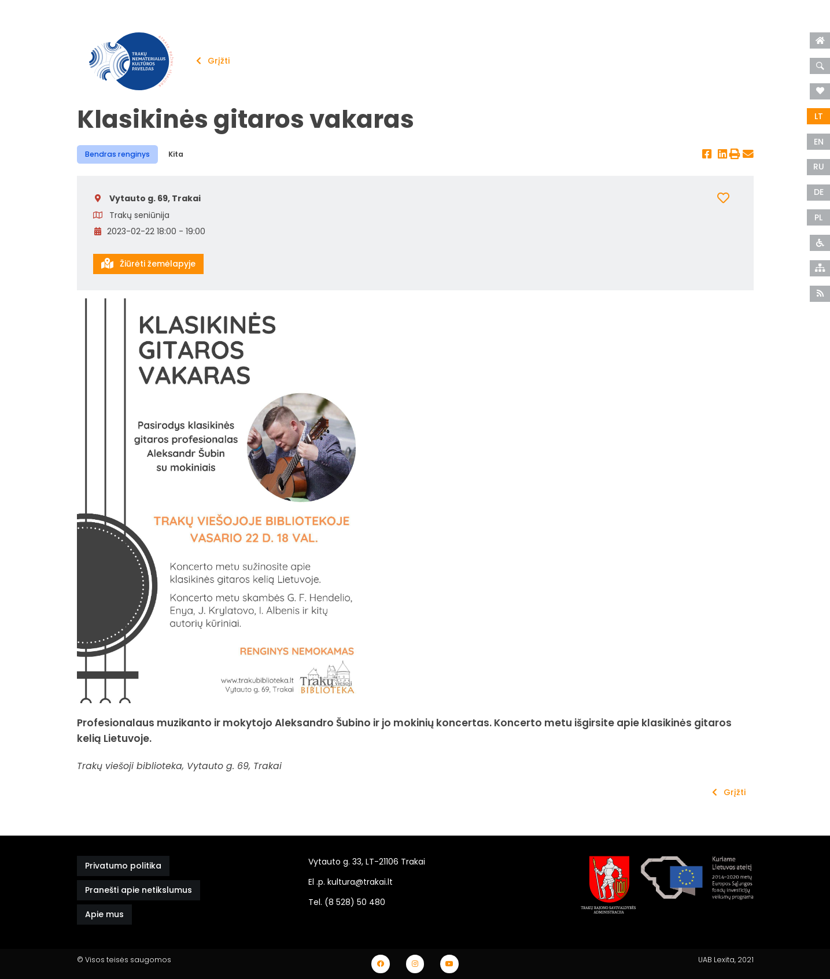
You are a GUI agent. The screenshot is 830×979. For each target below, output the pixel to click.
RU (818, 166)
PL (818, 217)
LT (818, 116)
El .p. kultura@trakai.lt (350, 882)
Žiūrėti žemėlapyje (148, 263)
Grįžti (213, 61)
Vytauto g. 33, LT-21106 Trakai (366, 861)
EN (819, 141)
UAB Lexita (716, 960)
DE (819, 192)
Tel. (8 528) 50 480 (346, 902)
